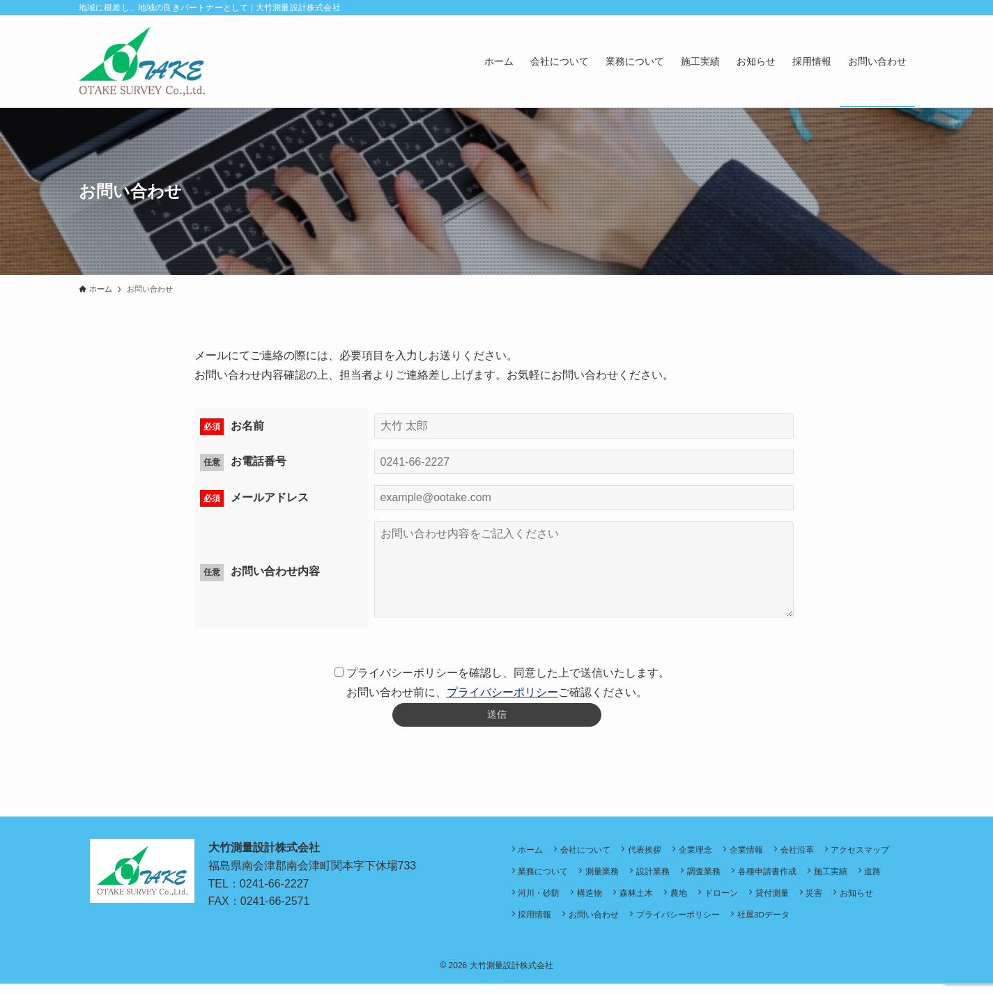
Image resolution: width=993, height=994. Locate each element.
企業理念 (706, 853)
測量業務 (685, 877)
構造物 (685, 901)
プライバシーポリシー (502, 692)
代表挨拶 (652, 853)
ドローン (825, 901)
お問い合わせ (689, 924)
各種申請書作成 (859, 877)
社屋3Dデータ (864, 924)
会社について (590, 853)
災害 (528, 924)
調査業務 (793, 877)
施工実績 (536, 901)
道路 (582, 901)
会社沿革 (813, 853)
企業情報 (759, 853)
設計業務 (739, 877)
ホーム (532, 853)
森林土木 (734, 901)
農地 (779, 901)
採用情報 (627, 924)
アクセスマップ (549, 877)
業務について (624, 877)
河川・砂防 (631, 901)
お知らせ (573, 924)
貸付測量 (878, 901)
